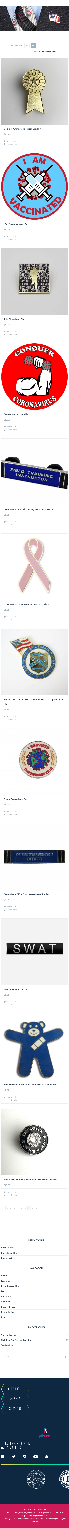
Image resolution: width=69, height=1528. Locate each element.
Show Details (11, 144)
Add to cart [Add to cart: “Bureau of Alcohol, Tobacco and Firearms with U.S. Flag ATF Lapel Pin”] (11, 716)
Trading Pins (7, 1345)
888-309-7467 (20, 1444)
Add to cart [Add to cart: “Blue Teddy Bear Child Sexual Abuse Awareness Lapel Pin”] (11, 1097)
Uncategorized (8, 1258)
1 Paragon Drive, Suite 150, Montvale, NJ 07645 (24, 1512)
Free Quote (6, 1281)
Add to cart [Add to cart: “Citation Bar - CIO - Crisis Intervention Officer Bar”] (11, 907)
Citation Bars (7, 1247)
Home (4, 1275)
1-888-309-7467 (56, 1512)
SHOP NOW (15, 1398)
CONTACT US (15, 1408)
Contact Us (6, 1296)
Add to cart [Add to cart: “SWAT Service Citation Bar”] (11, 1002)
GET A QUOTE (15, 1389)
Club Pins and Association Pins (16, 1340)
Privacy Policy (8, 1307)
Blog (3, 1317)
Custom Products (9, 1335)
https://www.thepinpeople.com (34, 1515)
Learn (4, 1291)
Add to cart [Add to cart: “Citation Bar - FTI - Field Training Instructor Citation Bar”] (11, 522)
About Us (5, 1301)
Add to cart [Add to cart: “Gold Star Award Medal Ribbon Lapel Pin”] (11, 141)
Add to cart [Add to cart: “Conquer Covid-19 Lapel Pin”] (11, 427)
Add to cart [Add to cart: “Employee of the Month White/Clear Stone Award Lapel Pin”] (11, 1192)
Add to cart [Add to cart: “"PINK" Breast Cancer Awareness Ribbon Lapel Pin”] (11, 617)
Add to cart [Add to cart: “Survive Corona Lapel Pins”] (11, 811)
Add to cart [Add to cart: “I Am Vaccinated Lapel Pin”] (11, 236)
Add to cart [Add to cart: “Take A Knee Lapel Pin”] (11, 331)
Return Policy (7, 1312)
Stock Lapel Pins (9, 1253)
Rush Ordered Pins (10, 1286)
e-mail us (14, 1448)
